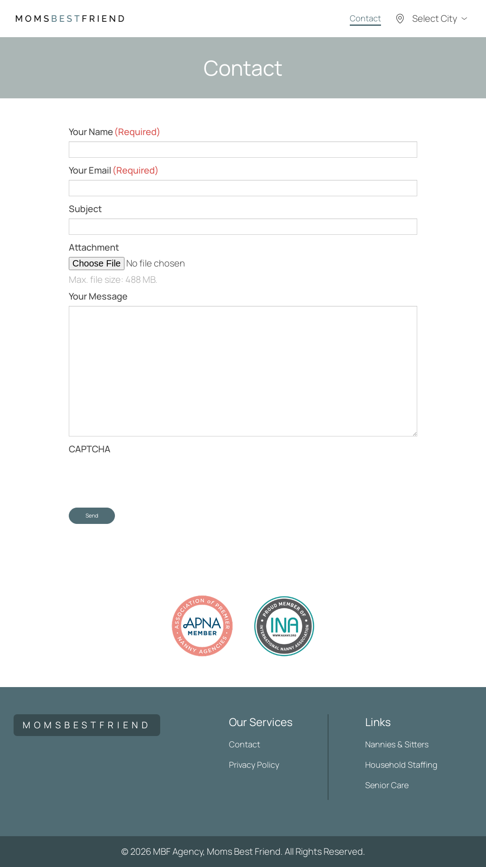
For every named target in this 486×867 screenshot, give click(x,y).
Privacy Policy (254, 764)
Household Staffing (401, 764)
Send (92, 515)
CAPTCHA (89, 449)
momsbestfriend (87, 725)
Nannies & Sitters (397, 744)
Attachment (94, 247)
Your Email (114, 170)
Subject (85, 209)
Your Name (115, 132)
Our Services (261, 721)
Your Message (98, 296)
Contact (365, 18)
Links (378, 721)
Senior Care (387, 785)
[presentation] (137, 476)
